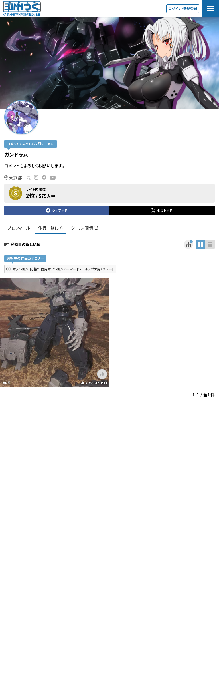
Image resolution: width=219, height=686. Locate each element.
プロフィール (19, 228)
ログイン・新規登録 (182, 8)
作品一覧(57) (50, 228)
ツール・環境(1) (84, 228)
